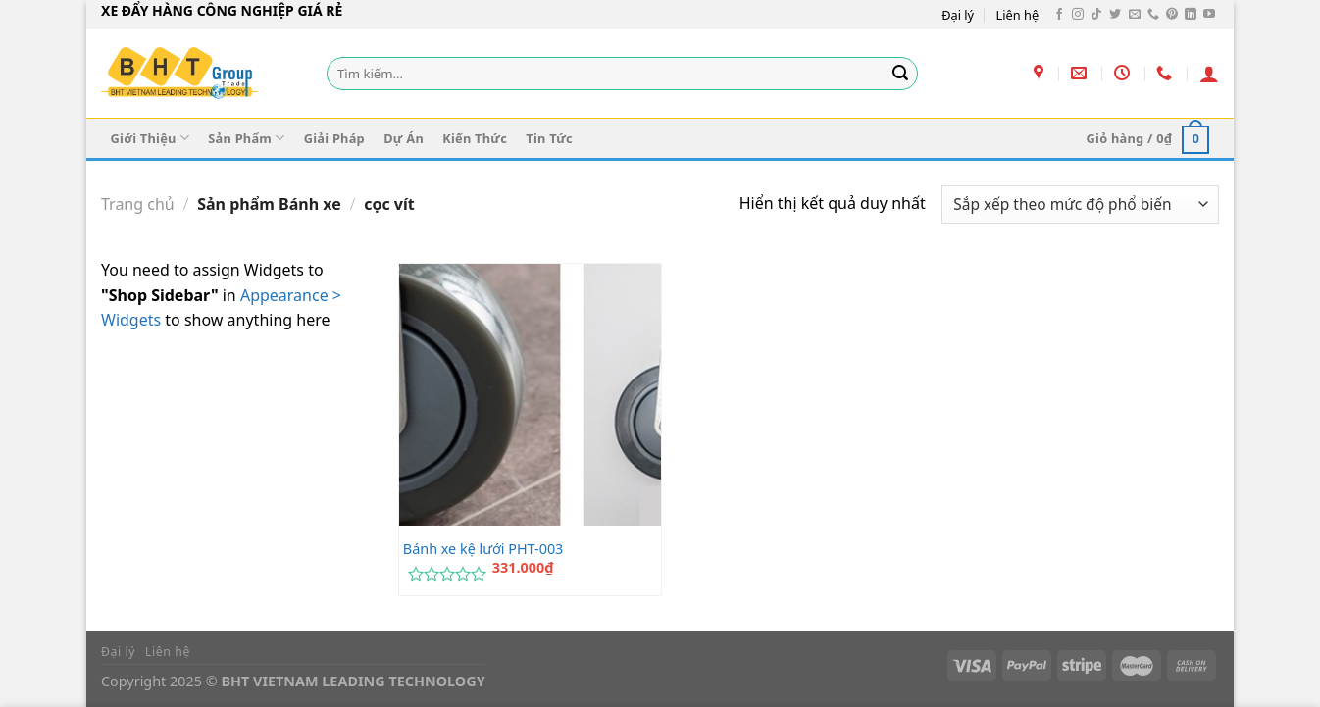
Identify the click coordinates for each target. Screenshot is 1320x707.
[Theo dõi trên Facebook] (1059, 15)
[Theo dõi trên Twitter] (1115, 15)
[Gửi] (900, 73)
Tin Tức (549, 138)
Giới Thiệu (150, 137)
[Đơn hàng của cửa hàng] (1080, 204)
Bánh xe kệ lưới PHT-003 (483, 549)
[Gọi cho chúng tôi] (1153, 15)
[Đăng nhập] (1209, 73)
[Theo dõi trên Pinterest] (1172, 15)
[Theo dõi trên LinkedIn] (1190, 15)
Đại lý (957, 15)
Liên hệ (1018, 15)
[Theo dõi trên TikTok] (1096, 15)
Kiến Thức (474, 138)
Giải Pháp (334, 138)
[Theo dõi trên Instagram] (1078, 15)
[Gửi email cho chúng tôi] (1135, 15)
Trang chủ (138, 204)
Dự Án (403, 138)
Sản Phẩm (246, 137)
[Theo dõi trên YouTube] (1209, 15)
